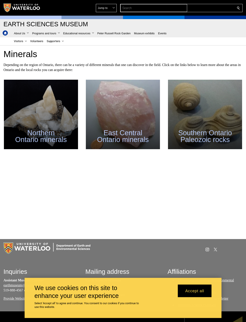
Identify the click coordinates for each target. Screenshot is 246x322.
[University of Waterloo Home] (21, 7)
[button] (207, 8)
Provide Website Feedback (21, 299)
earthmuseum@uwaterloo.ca (23, 285)
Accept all (194, 291)
